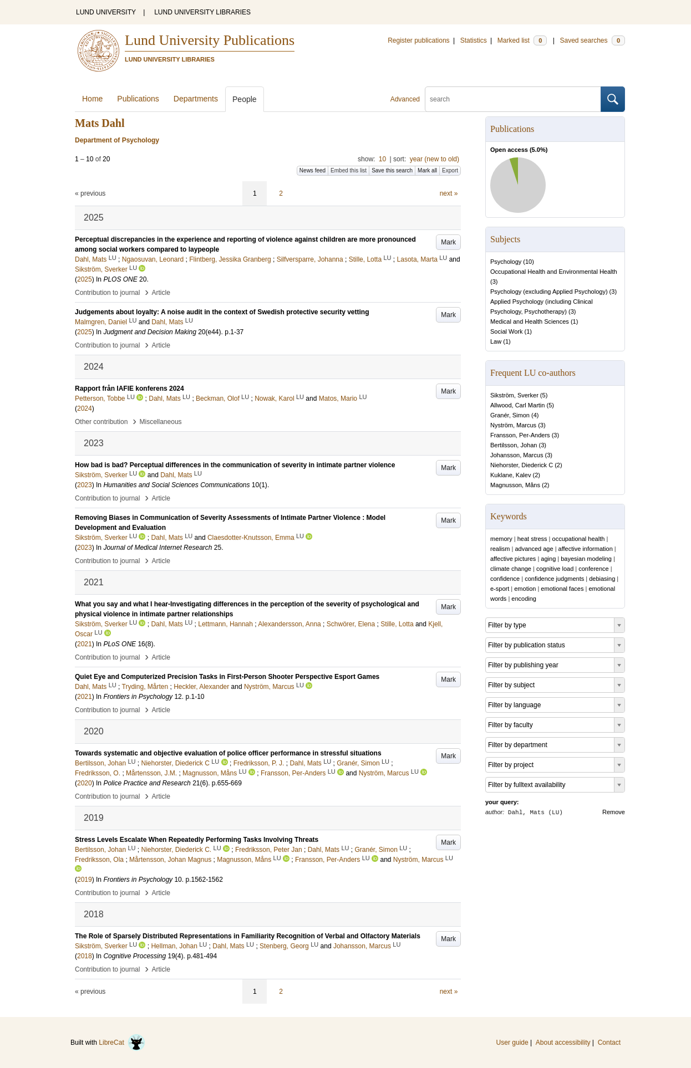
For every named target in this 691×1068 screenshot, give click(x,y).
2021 (84, 644)
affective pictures (513, 558)
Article (161, 293)
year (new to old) (434, 159)
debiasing (602, 578)
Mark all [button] (427, 170)
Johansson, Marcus (516, 455)
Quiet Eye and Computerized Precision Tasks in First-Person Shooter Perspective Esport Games (227, 677)
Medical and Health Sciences (529, 321)
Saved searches (592, 40)
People (244, 99)
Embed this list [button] (349, 170)
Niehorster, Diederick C (521, 465)
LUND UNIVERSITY (106, 12)
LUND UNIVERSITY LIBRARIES (202, 12)
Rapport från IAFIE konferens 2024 (129, 388)
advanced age (534, 548)
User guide (512, 1042)
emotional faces (562, 588)
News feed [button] (312, 170)
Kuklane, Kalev (510, 475)
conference (593, 568)
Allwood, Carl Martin (517, 405)
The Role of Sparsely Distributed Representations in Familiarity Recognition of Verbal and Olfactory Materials (247, 936)
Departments (196, 98)
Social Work (506, 331)
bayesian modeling (586, 558)
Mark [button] (448, 242)
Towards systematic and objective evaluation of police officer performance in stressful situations (228, 753)
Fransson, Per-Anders (520, 435)
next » (449, 193)
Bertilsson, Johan (513, 445)
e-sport (499, 588)
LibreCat (122, 1042)
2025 (84, 279)
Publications (138, 98)
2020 (84, 783)
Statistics (473, 40)
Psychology (505, 261)
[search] (513, 99)
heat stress (532, 538)
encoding (523, 598)
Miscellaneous (161, 422)
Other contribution (101, 422)
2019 (84, 879)
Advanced (405, 99)
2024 (84, 408)
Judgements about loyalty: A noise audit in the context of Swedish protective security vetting (222, 312)
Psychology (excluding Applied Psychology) (549, 291)
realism (500, 548)
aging (548, 558)
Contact (609, 1042)
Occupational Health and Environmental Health (553, 271)
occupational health (578, 538)
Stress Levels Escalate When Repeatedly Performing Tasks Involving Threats (196, 840)
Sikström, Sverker (514, 395)
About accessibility (563, 1042)
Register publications (418, 40)
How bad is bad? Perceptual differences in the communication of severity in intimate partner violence (235, 465)
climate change (510, 568)
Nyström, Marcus (513, 425)
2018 (84, 956)
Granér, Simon (510, 415)
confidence (505, 578)
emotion (525, 588)
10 (382, 159)
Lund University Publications (209, 40)
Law (495, 341)
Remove (613, 812)
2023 (84, 485)
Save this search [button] (392, 170)
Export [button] (450, 170)
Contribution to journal (107, 293)
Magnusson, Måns (515, 485)
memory (501, 538)
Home (92, 98)
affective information (585, 548)
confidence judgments (554, 578)
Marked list (522, 40)
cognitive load (554, 568)
